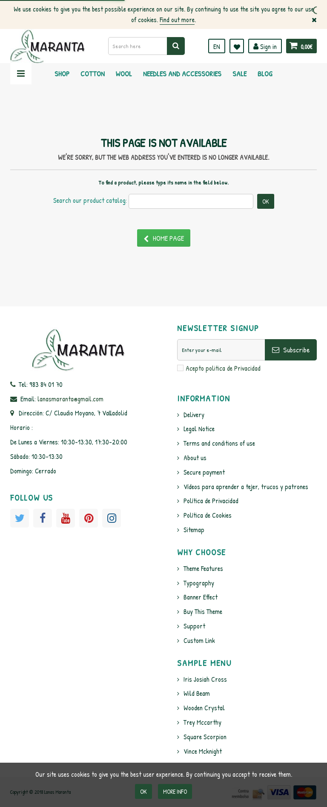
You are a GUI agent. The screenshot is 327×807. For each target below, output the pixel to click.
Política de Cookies (208, 515)
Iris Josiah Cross (205, 679)
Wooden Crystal (204, 707)
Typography (199, 583)
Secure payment (204, 472)
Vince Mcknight (203, 751)
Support (194, 626)
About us (195, 457)
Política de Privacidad (211, 500)
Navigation (21, 73)
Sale (239, 73)
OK (143, 791)
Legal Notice (199, 428)
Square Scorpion (205, 736)
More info (175, 791)
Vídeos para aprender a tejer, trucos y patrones (246, 486)
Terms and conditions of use (219, 443)
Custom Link (199, 640)
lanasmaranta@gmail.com (70, 399)
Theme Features (203, 568)
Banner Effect (201, 597)
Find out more (177, 19)
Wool (124, 73)
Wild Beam (197, 693)
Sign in (265, 46)
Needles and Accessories (182, 73)
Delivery (194, 414)
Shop (61, 73)
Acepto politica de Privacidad (223, 368)
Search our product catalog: (90, 200)
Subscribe (291, 350)
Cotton (92, 73)
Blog (265, 73)
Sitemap (194, 529)
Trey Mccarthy (202, 722)
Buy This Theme (203, 611)
